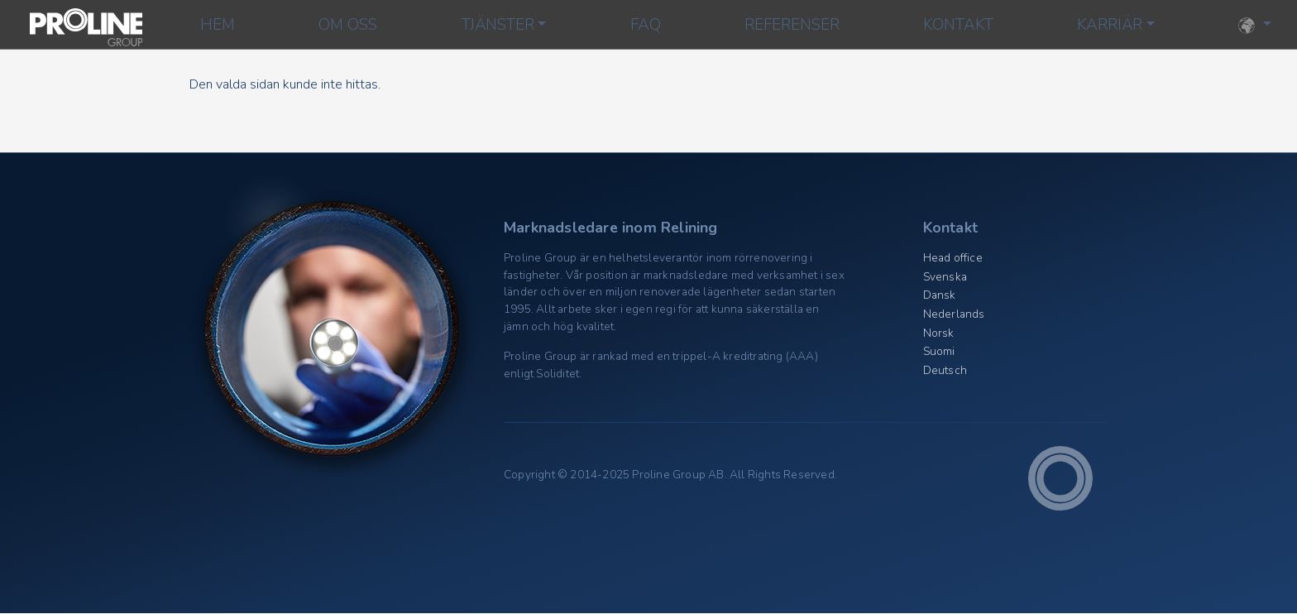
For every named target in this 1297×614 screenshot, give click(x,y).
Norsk (939, 333)
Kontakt (958, 25)
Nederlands (954, 314)
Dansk (939, 295)
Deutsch (945, 370)
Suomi (939, 351)
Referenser (792, 25)
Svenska (945, 277)
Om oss (347, 25)
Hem (217, 25)
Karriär (1109, 25)
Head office (953, 258)
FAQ (645, 25)
